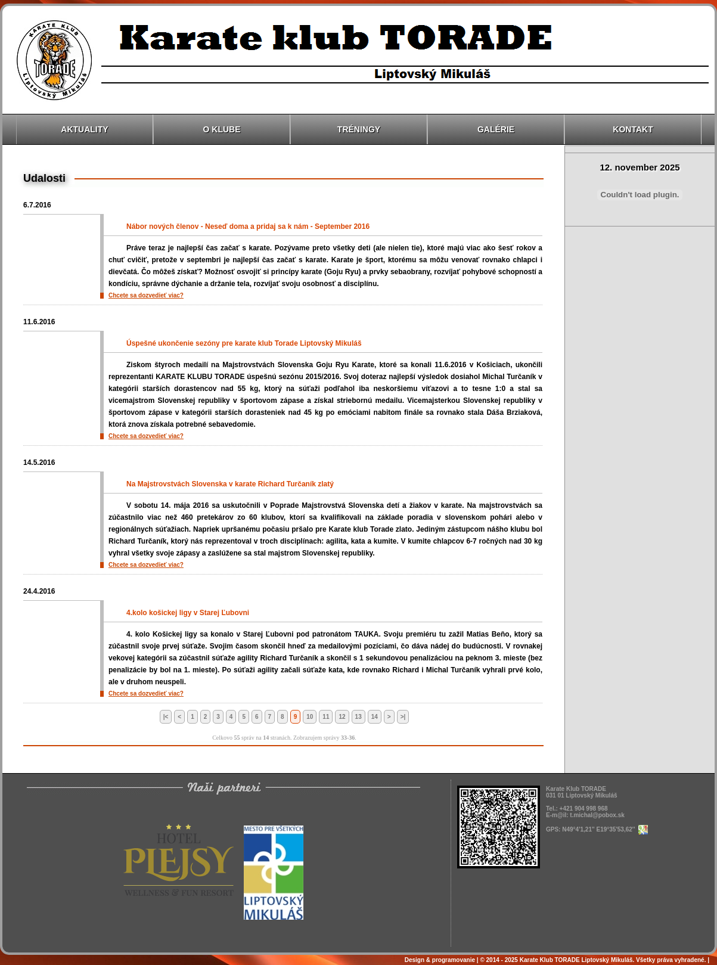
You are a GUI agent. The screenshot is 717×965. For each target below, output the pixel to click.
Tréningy (358, 129)
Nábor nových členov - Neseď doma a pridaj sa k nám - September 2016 (248, 226)
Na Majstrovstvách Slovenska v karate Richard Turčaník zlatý (230, 484)
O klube (222, 129)
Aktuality (84, 129)
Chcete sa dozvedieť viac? (146, 295)
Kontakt (633, 129)
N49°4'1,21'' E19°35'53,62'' (604, 829)
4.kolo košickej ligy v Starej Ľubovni (187, 613)
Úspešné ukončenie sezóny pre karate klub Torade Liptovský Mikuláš (244, 343)
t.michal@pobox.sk (597, 815)
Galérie (495, 129)
